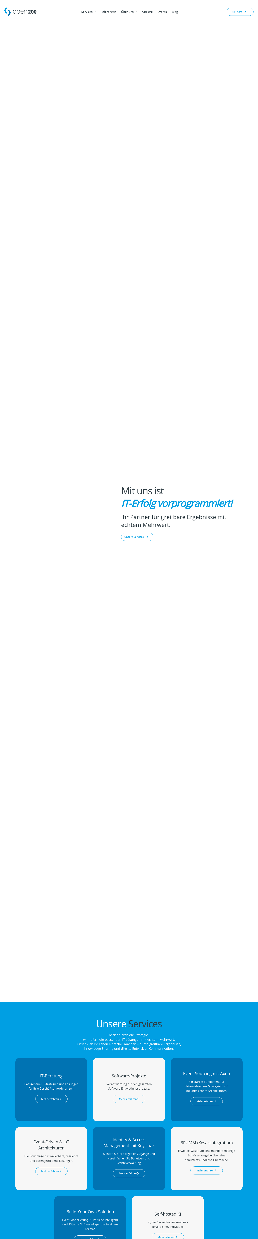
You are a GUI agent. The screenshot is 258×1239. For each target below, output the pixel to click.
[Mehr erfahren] (51, 1099)
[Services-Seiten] (94, 12)
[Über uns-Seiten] (136, 12)
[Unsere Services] (137, 537)
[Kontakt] (240, 12)
